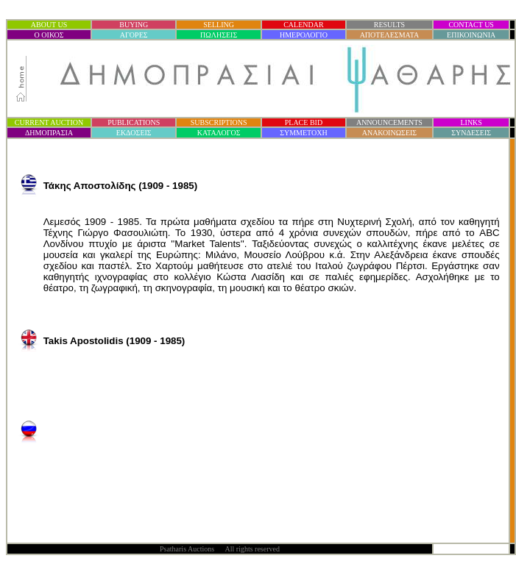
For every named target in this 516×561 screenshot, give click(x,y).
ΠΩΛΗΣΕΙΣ (218, 35)
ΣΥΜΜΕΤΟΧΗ (304, 133)
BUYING (133, 25)
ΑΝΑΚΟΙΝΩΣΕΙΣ (389, 133)
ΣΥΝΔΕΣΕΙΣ (471, 133)
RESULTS (389, 25)
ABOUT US (49, 25)
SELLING (218, 25)
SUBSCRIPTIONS (219, 122)
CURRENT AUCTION (49, 122)
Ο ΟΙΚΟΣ (49, 35)
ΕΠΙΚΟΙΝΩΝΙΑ (471, 35)
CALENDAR (303, 25)
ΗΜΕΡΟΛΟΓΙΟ (304, 35)
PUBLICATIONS (133, 122)
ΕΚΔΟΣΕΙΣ (134, 133)
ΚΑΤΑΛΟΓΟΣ (219, 133)
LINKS (470, 122)
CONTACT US (471, 25)
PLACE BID (303, 122)
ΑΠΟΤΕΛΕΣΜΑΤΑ (390, 35)
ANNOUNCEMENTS (389, 122)
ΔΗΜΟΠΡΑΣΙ (49, 133)
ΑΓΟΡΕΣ (134, 35)
